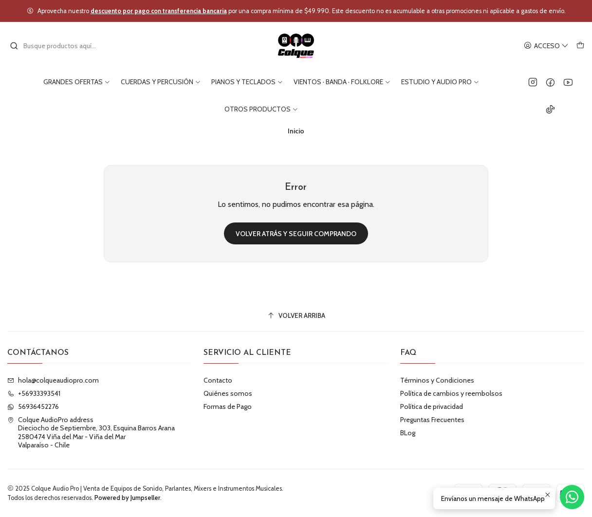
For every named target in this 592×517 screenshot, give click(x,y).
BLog (407, 432)
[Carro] (580, 46)
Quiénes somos (228, 393)
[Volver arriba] (296, 315)
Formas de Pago (228, 406)
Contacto (218, 380)
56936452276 (33, 406)
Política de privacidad (431, 406)
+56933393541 (33, 393)
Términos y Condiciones (437, 380)
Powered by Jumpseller (127, 497)
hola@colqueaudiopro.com (53, 380)
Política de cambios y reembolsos (451, 393)
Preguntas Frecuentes (432, 419)
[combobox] (59, 45)
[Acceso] (546, 46)
